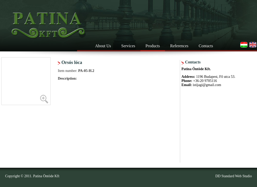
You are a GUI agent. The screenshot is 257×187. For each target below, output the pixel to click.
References (179, 46)
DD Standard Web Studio (233, 176)
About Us (103, 46)
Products (152, 46)
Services (128, 46)
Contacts (206, 46)
